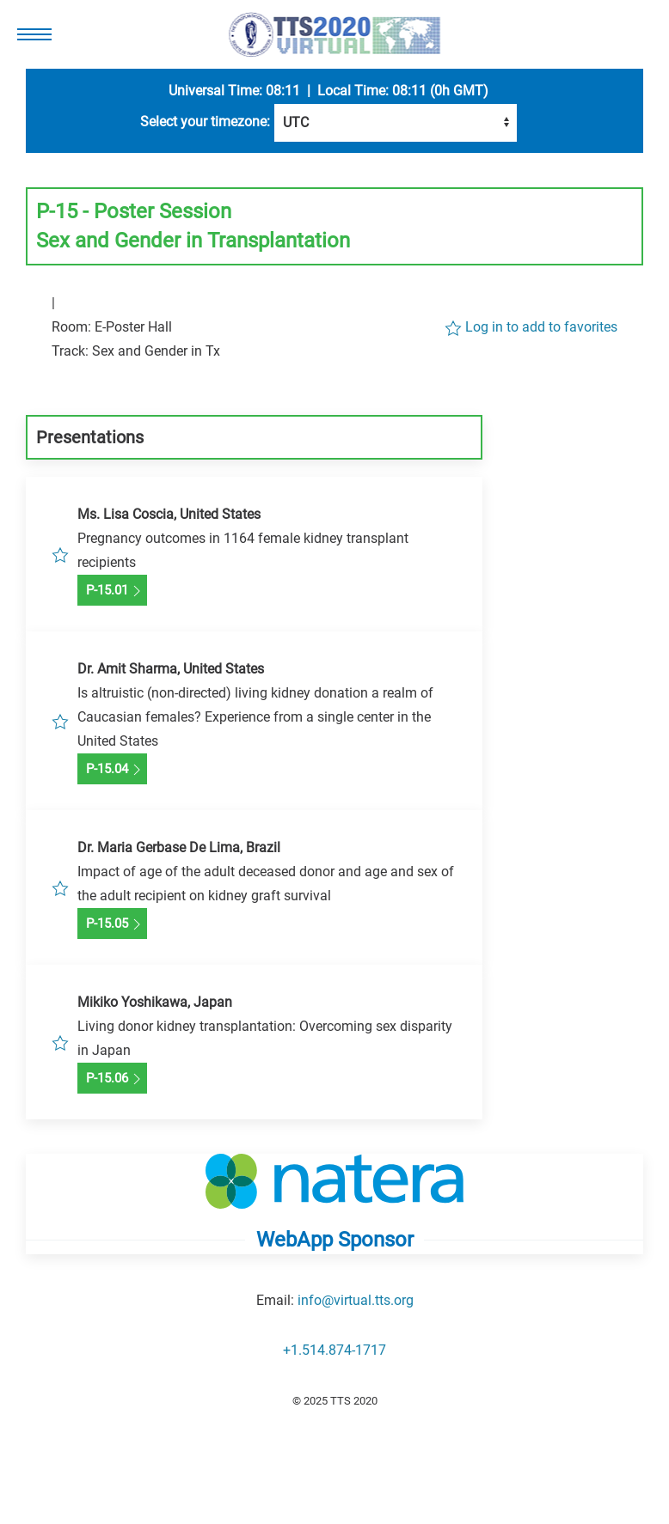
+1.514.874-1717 (334, 1350)
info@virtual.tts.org (356, 1300)
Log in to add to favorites (531, 328)
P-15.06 (112, 1079)
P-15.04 (112, 769)
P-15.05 (112, 924)
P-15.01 (112, 591)
